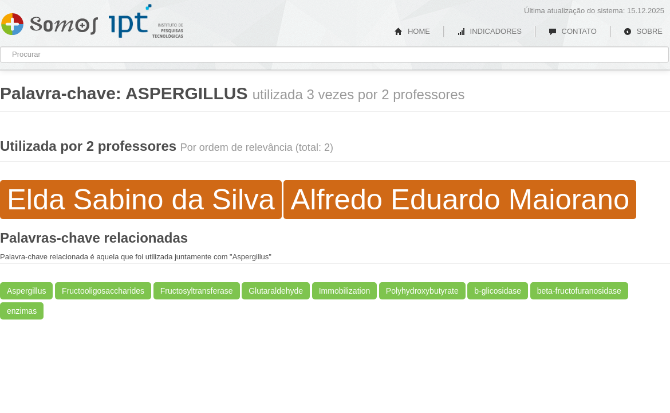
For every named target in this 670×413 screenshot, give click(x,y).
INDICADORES (489, 31)
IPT (146, 21)
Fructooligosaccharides (103, 290)
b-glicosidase (497, 290)
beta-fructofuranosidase (579, 290)
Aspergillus (26, 290)
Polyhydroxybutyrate (422, 290)
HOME (412, 31)
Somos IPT (49, 22)
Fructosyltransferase (196, 290)
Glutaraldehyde (276, 290)
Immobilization (344, 290)
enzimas (22, 310)
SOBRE (643, 31)
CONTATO (573, 31)
